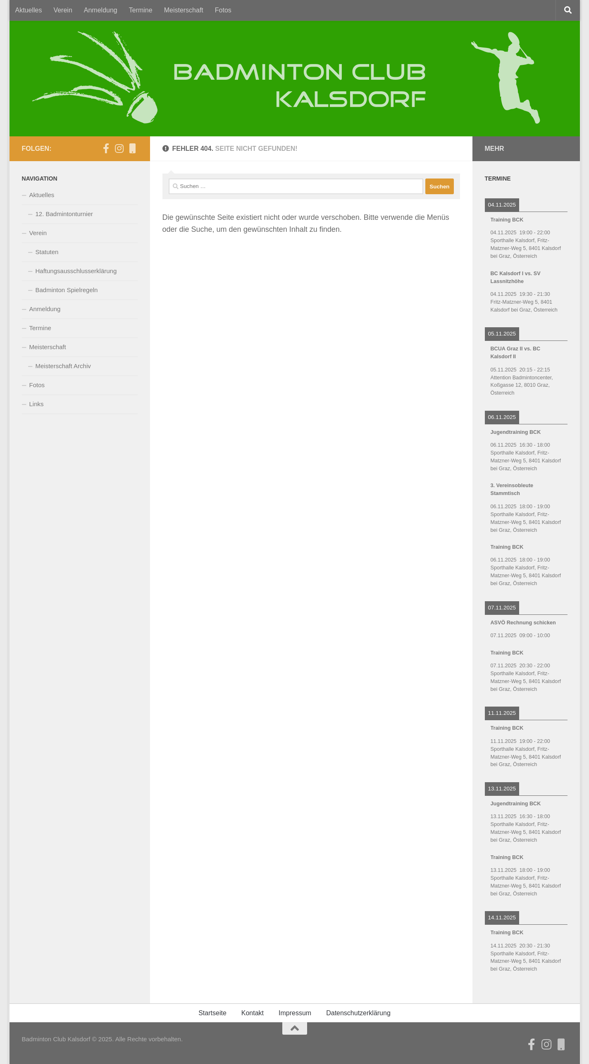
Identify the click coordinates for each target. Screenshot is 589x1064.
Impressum (295, 1012)
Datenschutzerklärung (358, 1012)
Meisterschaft (183, 10)
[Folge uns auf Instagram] (119, 148)
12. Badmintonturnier (64, 213)
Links (36, 403)
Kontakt (252, 1012)
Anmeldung (100, 10)
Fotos (223, 10)
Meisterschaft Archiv (63, 365)
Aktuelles (28, 10)
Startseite (212, 1012)
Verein (62, 10)
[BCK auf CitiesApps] (133, 148)
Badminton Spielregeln (67, 289)
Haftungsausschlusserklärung (76, 270)
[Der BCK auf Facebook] (106, 148)
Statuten (47, 251)
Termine (141, 10)
